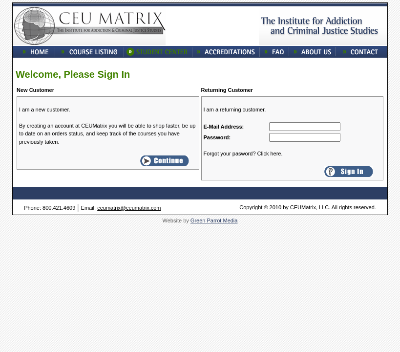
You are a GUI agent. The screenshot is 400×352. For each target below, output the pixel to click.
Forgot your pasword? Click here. (243, 153)
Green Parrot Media (214, 220)
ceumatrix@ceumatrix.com (129, 208)
